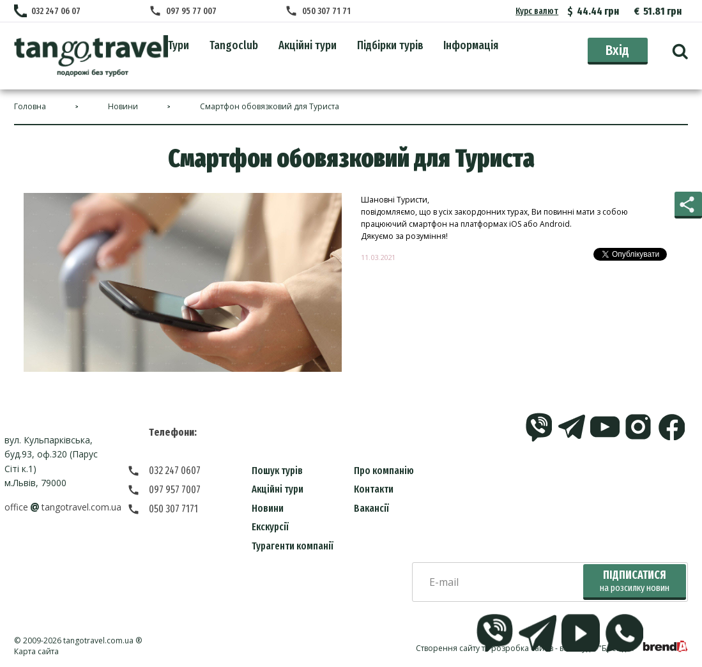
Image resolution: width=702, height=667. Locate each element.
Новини (268, 508)
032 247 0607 (175, 470)
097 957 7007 (175, 490)
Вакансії (371, 508)
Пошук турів (277, 470)
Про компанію (384, 470)
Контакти (373, 489)
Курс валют (537, 11)
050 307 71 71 (327, 11)
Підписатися (634, 581)
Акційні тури (277, 489)
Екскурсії (270, 527)
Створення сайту (448, 648)
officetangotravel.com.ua (62, 507)
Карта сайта (36, 651)
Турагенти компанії (292, 546)
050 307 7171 (173, 509)
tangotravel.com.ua (98, 640)
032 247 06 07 (55, 11)
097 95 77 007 (192, 11)
